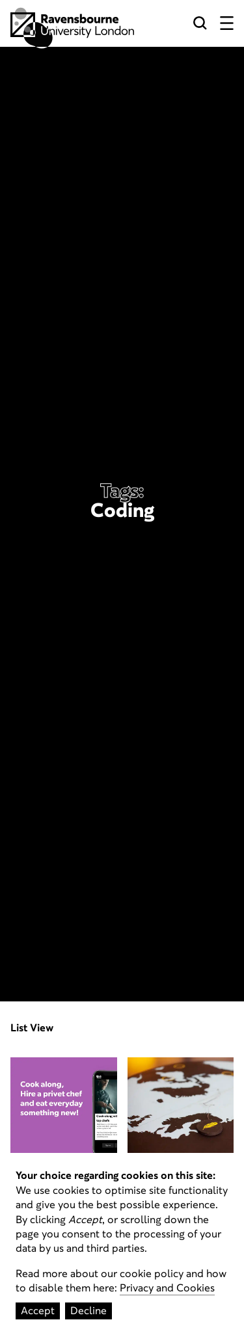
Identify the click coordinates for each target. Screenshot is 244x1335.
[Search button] (200, 24)
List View (31, 1028)
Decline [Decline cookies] (88, 1310)
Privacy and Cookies (167, 1288)
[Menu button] (227, 24)
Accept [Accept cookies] (38, 1310)
